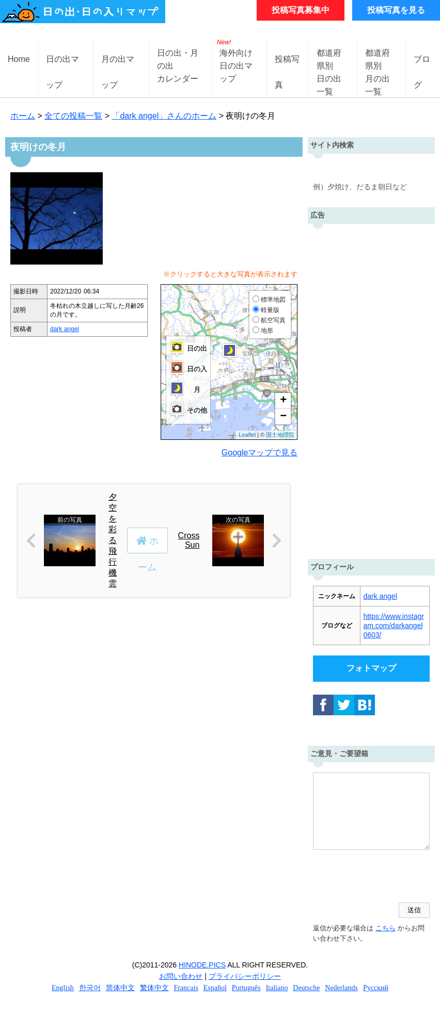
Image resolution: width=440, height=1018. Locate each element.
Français (186, 988)
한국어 (90, 988)
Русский (375, 988)
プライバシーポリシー (245, 976)
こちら (385, 928)
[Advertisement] (371, 389)
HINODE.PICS (202, 965)
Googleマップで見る (260, 452)
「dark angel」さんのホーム (164, 115)
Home (19, 59)
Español (215, 988)
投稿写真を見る (396, 10)
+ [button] (283, 400)
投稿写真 (287, 67)
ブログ (422, 67)
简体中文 (120, 988)
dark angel (64, 329)
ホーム (22, 115)
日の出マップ (62, 67)
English (63, 988)
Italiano (277, 988)
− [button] (283, 416)
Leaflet (247, 435)
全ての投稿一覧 (73, 115)
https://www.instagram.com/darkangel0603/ (393, 625)
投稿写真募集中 (300, 10)
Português (246, 988)
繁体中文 (154, 988)
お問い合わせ (180, 976)
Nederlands (341, 988)
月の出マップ (117, 67)
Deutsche (306, 988)
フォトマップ (371, 668)
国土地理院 (280, 435)
